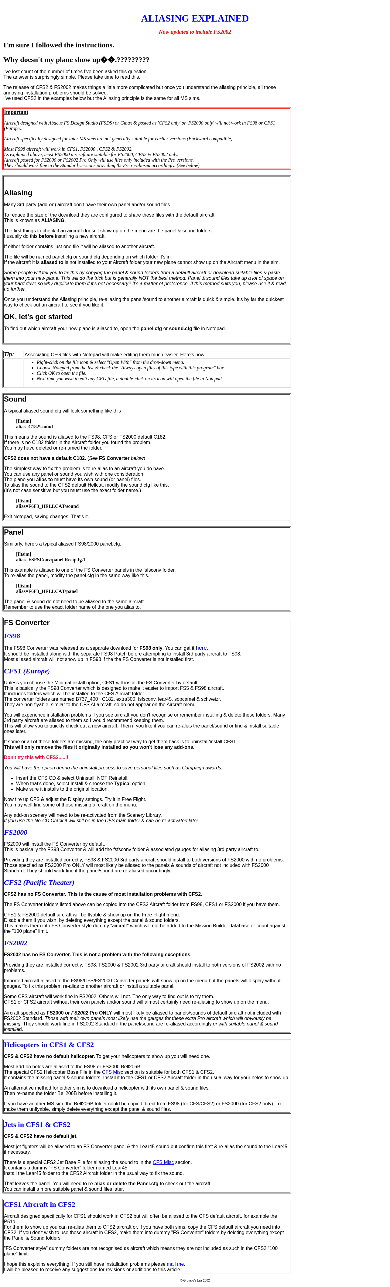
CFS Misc (112, 1072)
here (201, 648)
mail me (175, 1264)
